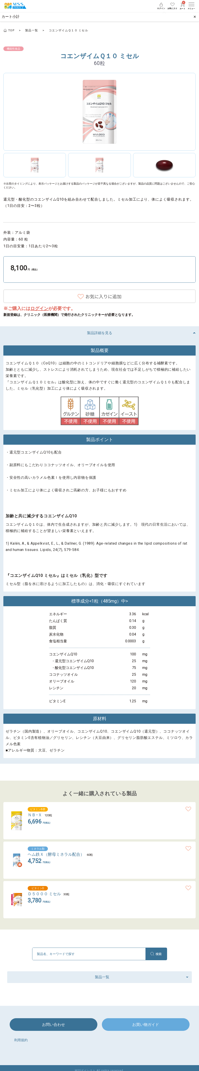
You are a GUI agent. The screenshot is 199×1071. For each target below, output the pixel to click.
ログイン (39, 308)
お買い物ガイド (145, 1027)
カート (183, 6)
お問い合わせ (53, 1027)
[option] (99, 112)
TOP (11, 30)
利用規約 (21, 1043)
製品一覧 (31, 30)
